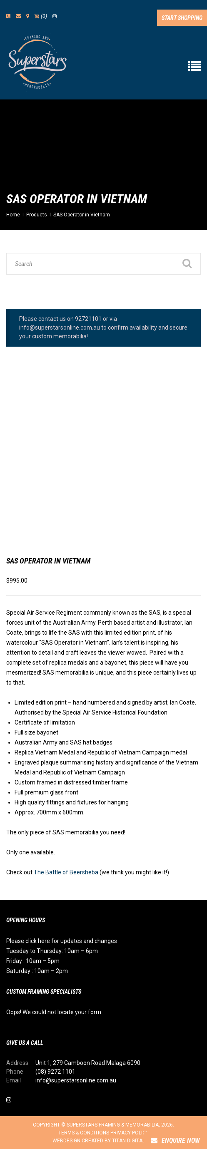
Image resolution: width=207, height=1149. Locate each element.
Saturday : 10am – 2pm (37, 971)
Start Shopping (182, 18)
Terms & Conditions (83, 1133)
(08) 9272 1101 (55, 1071)
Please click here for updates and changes (61, 941)
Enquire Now (175, 1140)
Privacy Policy (129, 1133)
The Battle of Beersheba (66, 872)
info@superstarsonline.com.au (75, 1080)
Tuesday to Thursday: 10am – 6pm (52, 951)
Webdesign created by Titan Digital (103, 1141)
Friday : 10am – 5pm (33, 961)
